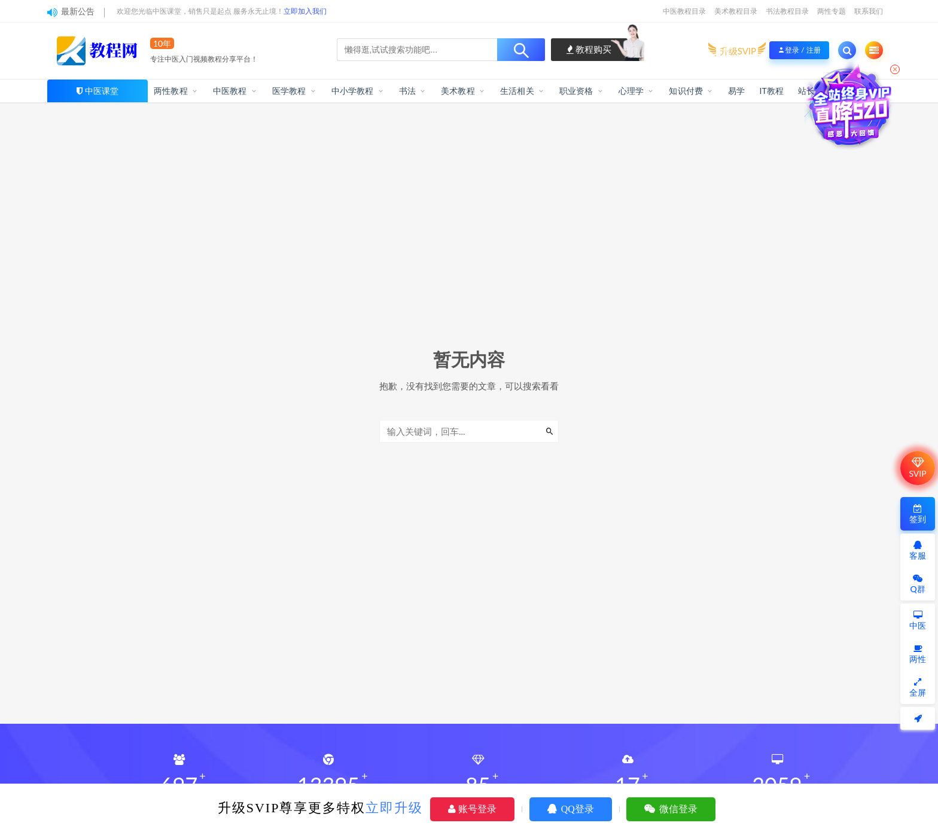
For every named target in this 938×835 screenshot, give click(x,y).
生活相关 (517, 91)
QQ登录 (570, 809)
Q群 (917, 584)
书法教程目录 (787, 11)
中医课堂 (101, 91)
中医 (917, 620)
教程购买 (589, 49)
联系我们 (868, 11)
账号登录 (472, 809)
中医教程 (230, 91)
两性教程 (171, 91)
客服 (917, 550)
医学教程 (289, 91)
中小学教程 (352, 91)
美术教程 (458, 91)
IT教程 (771, 91)
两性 (917, 654)
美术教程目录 (735, 11)
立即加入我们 (305, 11)
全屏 (917, 687)
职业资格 (576, 91)
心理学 (631, 91)
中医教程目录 (684, 11)
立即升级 (394, 807)
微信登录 (671, 809)
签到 (917, 514)
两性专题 (831, 11)
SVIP (917, 468)
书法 (407, 91)
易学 (736, 91)
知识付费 (686, 91)
